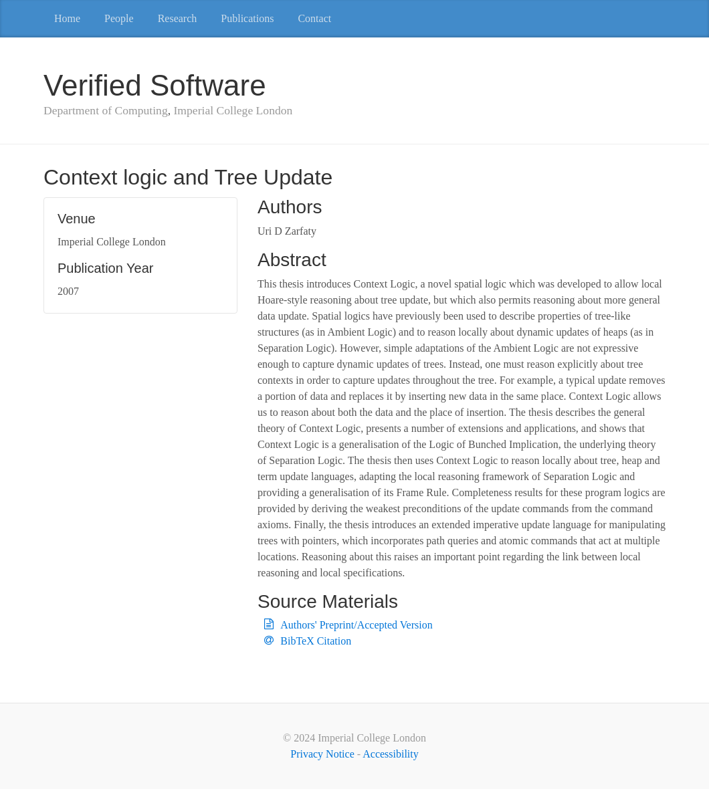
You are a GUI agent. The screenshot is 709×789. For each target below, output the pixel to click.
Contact (314, 18)
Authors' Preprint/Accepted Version (356, 625)
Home (67, 18)
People (119, 18)
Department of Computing (105, 110)
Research (177, 18)
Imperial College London (232, 110)
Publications (247, 18)
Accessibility (391, 754)
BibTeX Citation (315, 641)
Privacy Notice (322, 754)
